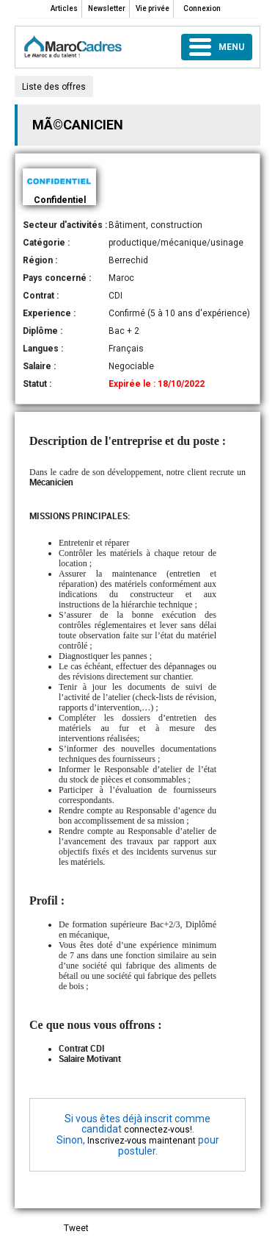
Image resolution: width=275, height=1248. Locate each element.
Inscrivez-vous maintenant (141, 1140)
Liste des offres (54, 87)
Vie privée (152, 8)
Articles (64, 8)
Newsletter (106, 8)
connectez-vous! (158, 1129)
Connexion (202, 8)
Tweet (76, 1228)
